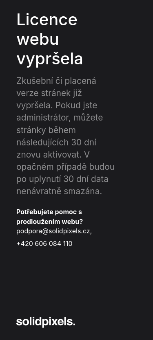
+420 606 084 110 (44, 243)
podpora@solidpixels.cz (53, 231)
